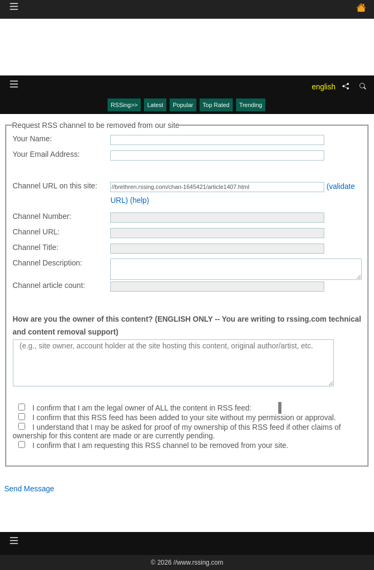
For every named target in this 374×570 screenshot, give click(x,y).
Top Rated (216, 105)
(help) (139, 200)
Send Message (29, 488)
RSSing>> (124, 105)
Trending (250, 105)
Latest (155, 105)
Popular (183, 105)
